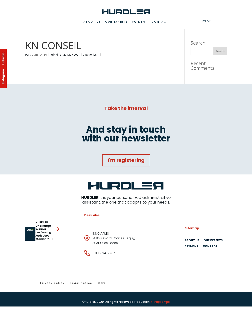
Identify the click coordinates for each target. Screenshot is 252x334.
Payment (139, 22)
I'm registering (126, 160)
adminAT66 (39, 54)
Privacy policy (52, 283)
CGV (102, 283)
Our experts (116, 22)
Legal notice (81, 283)
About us (92, 22)
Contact (160, 22)
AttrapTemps (160, 302)
